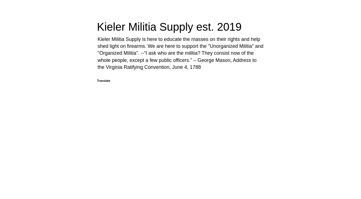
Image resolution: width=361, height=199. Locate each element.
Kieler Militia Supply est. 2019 (169, 27)
